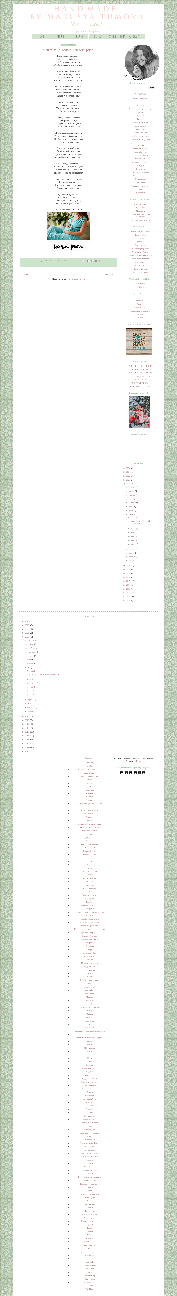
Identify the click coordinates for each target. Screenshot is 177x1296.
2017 (128, 573)
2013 (128, 589)
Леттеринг (89, 946)
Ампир (90, 780)
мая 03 (134, 540)
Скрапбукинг (89, 1167)
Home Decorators (140, 99)
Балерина (90, 790)
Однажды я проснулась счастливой (90, 1031)
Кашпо (90, 881)
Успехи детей (140, 262)
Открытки (140, 169)
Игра (90, 861)
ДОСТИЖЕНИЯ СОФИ (140, 376)
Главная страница (68, 274)
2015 (128, 581)
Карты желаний (140, 126)
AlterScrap (140, 284)
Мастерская (90, 970)
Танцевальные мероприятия (140, 255)
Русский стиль (140, 307)
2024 (128, 468)
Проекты (89, 1109)
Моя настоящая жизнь (89, 1007)
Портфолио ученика (140, 172)
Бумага (90, 807)
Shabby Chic (90, 1279)
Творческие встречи (140, 259)
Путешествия (140, 245)
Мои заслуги (89, 987)
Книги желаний (140, 129)
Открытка (90, 1041)
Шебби (140, 318)
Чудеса (90, 1225)
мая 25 (134, 528)
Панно (89, 1051)
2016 (128, 577)
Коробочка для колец (90, 919)
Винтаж (140, 290)
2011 (128, 597)
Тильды (140, 314)
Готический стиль (89, 831)
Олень (89, 1034)
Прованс (140, 304)
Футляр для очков (89, 1214)
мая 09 (134, 536)
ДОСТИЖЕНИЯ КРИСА (140, 369)
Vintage (90, 1286)
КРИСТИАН (140, 380)
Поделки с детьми (89, 1078)
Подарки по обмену (90, 1068)
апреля (132, 549)
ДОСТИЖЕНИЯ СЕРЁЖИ (140, 373)
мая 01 (134, 544)
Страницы (89, 1174)
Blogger (139, 761)
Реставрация (140, 179)
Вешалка (89, 817)
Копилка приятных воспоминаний (89, 912)
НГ (140, 297)
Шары (140, 189)
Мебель (90, 973)
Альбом (140, 105)
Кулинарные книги (140, 155)
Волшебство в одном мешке (89, 824)
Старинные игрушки (89, 1170)
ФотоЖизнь (90, 1204)
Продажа (90, 1106)
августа (132, 503)
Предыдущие (111, 274)
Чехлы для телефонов (140, 186)
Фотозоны (140, 183)
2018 (128, 569)
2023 (128, 472)
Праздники (140, 242)
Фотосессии (140, 265)
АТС (90, 786)
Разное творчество (140, 176)
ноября (132, 491)
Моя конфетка (90, 1004)
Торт (90, 1191)
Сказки (90, 1163)
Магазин (89, 960)
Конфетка (90, 909)
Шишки (89, 1235)
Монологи (140, 211)
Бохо (90, 800)
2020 (128, 484)
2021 (128, 480)
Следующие (26, 274)
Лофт (90, 949)
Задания (89, 858)
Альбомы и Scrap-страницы (140, 109)
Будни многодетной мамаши (90, 803)
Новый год (140, 301)
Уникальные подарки (90, 1194)
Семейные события (140, 252)
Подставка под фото (89, 1082)
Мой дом (90, 997)
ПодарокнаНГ (90, 1075)
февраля (132, 557)
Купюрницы (140, 159)
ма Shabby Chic (89, 953)
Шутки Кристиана (140, 272)
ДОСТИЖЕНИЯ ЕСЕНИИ (140, 366)
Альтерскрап (89, 773)
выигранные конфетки (89, 827)
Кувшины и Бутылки (140, 149)
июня (131, 510)
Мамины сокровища (140, 162)
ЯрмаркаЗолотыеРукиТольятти (90, 1252)
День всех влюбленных (90, 844)
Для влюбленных (140, 294)
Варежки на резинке (89, 810)
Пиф (90, 1062)
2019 (128, 565)
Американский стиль (90, 776)
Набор (89, 1011)
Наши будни (140, 235)
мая (130, 514)
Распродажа (90, 1129)
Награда (89, 1017)
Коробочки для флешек (140, 139)
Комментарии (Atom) (76, 279)
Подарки (89, 1065)
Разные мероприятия (140, 248)
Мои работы (90, 990)
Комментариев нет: (72, 261)
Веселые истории (89, 814)
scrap (90, 1272)
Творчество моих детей (90, 1184)
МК (89, 983)
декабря (132, 487)
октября (132, 495)
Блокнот (140, 116)
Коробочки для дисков (140, 136)
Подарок (89, 1072)
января (132, 561)
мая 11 (134, 532)
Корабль (89, 915)
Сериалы (89, 1160)
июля (131, 507)
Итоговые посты (140, 204)
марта (131, 553)
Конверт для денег (89, 895)
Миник (90, 977)
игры (90, 868)
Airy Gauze (89, 1255)
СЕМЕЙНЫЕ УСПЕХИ (140, 386)
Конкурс (89, 902)
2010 (128, 600)
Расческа (89, 1136)
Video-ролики (140, 102)
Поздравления (90, 1085)
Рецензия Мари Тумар (89, 1143)
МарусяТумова (90, 966)
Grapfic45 (90, 1262)
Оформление (89, 1048)
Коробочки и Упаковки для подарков (89, 929)
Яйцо (90, 1248)
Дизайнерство (90, 848)
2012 (128, 593)
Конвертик (89, 899)
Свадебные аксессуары (140, 311)
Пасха (89, 1058)
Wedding (89, 1289)
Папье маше (90, 1055)
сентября (133, 499)
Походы (140, 238)
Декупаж (90, 841)
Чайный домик (90, 1218)
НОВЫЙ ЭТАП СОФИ (140, 383)
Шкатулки (140, 193)
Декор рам (89, 837)
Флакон (90, 1201)
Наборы (140, 165)
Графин (140, 119)
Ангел (89, 783)
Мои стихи (72, 265)
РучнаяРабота (90, 1150)
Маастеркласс (90, 956)
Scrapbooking (140, 287)
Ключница (89, 885)
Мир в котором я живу (140, 231)
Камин (90, 875)
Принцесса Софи (90, 1099)
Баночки (140, 112)
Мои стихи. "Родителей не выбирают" (68, 50)
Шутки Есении (140, 269)
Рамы (90, 1126)
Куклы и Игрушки (140, 152)
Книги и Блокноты (140, 133)
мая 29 (134, 518)
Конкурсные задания (90, 905)
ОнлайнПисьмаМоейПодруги (89, 1038)
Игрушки (90, 865)
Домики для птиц (140, 122)
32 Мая (90, 763)
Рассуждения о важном (140, 220)
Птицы (90, 1112)
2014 (128, 585)
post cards (90, 1269)
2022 (128, 476)
